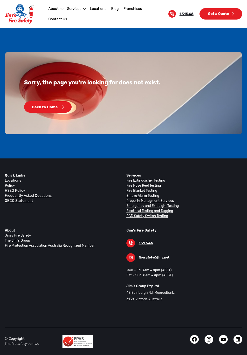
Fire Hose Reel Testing (143, 185)
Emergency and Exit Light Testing (151, 206)
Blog (112, 9)
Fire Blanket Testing (141, 190)
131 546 (145, 243)
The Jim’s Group (17, 240)
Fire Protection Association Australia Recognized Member (48, 245)
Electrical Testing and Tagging (148, 211)
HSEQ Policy (15, 190)
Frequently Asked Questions (27, 196)
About (53, 9)
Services (73, 9)
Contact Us (57, 19)
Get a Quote (221, 14)
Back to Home (47, 107)
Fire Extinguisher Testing (144, 180)
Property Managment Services (149, 201)
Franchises (129, 9)
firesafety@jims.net (153, 257)
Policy (9, 185)
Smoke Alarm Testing (142, 196)
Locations (96, 9)
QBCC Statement (19, 201)
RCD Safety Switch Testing (146, 216)
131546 (187, 14)
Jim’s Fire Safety (17, 235)
